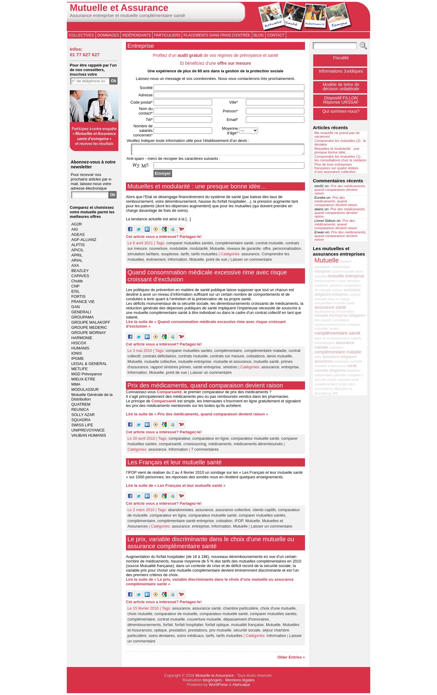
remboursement (325, 281)
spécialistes (322, 267)
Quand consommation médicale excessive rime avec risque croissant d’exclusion (207, 277)
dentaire (346, 261)
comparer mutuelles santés (189, 245)
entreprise (290, 368)
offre (266, 250)
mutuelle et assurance (232, 363)
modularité (199, 250)
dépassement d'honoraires (246, 621)
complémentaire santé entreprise (185, 522)
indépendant (341, 267)
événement (155, 261)
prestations (197, 632)
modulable (179, 250)
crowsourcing (194, 445)
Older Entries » (291, 659)
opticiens (335, 285)
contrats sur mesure (227, 358)
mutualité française (247, 626)
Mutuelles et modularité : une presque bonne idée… (196, 188)
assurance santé (206, 610)
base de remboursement (332, 338)
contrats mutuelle (193, 358)
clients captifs (264, 511)
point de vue (216, 261)
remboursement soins (329, 324)
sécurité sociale (246, 632)
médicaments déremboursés (258, 445)
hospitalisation (324, 343)
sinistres (230, 368)
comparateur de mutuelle (176, 615)
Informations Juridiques (341, 71)
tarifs (185, 255)
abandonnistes (180, 511)
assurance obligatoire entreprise (337, 292)
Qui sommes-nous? (340, 111)
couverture (158, 250)
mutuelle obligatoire (330, 370)
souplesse (170, 255)
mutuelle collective (160, 363)
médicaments (220, 445)
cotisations (255, 358)
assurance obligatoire (340, 357)
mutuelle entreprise (194, 363)
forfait (168, 626)
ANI (335, 393)
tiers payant (322, 320)
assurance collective (232, 511)
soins (351, 384)
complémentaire (228, 352)
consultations (323, 389)
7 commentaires (205, 451)
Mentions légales (240, 682)
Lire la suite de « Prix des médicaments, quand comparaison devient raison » (197, 416)
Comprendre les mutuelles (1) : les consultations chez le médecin (340, 158)
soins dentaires (162, 637)
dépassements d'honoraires (334, 311)
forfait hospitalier (189, 626)
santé (352, 365)
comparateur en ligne (210, 440)
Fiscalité (341, 57)
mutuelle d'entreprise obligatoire (339, 315)
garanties (340, 375)
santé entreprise (207, 368)
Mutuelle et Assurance (119, 7)
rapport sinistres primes (171, 368)
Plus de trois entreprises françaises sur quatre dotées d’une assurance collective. (336, 168)
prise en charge (339, 299)
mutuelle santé (266, 363)
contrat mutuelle (269, 245)
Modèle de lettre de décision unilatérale (341, 86)
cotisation (224, 522)
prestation (177, 632)
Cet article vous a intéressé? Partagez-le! (164, 238)
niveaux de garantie (244, 250)
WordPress (218, 686)
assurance (250, 255)
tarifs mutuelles (204, 255)
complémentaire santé (234, 245)
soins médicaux (190, 637)
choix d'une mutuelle (278, 610)
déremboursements (144, 626)
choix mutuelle (139, 615)
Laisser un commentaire (251, 261)
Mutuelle (217, 250)
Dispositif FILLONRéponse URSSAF (341, 100)
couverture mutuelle (204, 621)
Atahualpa (241, 686)
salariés (356, 338)
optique (160, 632)
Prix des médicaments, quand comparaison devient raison (205, 387)
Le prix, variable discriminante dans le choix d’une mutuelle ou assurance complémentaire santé (210, 544)
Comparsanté (169, 393)
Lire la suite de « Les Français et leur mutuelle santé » (175, 487)
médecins (321, 285)
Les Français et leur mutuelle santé (174, 464)
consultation (341, 320)
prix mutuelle (220, 632)
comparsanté (170, 445)
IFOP (239, 522)
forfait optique (217, 626)
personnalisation (287, 250)
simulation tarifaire (143, 255)
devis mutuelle (279, 358)
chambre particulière (240, 610)
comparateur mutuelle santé (255, 440)
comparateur (179, 440)
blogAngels (212, 682)
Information (177, 261)
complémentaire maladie (265, 352)
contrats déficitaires (159, 358)
